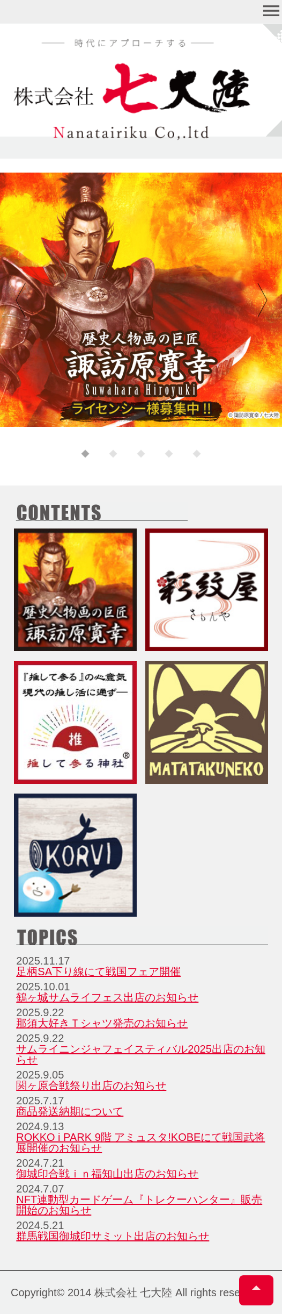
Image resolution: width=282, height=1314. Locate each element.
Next (261, 301)
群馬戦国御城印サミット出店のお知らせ (112, 1236)
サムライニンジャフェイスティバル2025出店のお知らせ (140, 1054)
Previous (21, 301)
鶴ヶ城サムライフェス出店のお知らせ (107, 997)
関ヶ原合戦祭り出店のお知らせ (91, 1085)
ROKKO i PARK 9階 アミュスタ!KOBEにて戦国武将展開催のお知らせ (140, 1142)
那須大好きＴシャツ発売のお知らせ (102, 1023)
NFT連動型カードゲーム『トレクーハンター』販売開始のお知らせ (139, 1205)
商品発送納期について (69, 1111)
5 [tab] (196, 454)
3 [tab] (141, 454)
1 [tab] (85, 454)
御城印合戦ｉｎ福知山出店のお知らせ (107, 1174)
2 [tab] (113, 454)
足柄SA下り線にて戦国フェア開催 (98, 971)
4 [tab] (169, 454)
